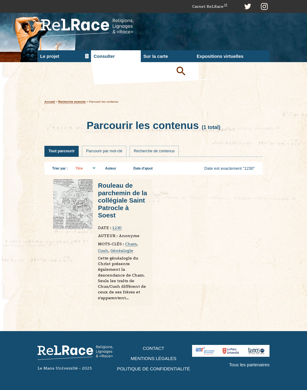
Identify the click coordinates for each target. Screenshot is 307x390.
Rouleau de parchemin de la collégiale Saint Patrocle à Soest (122, 200)
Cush (103, 250)
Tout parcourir (62, 151)
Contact (153, 348)
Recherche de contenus (154, 151)
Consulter (104, 56)
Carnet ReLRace (208, 6)
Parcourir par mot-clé (104, 151)
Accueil (49, 101)
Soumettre (186, 70)
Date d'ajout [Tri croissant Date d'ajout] (145, 168)
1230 (117, 227)
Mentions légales (153, 358)
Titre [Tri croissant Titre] (81, 168)
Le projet (49, 56)
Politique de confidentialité (153, 368)
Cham (131, 243)
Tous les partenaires (249, 364)
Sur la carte (155, 56)
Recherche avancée (72, 101)
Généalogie (121, 250)
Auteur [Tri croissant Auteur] (113, 168)
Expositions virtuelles (220, 56)
